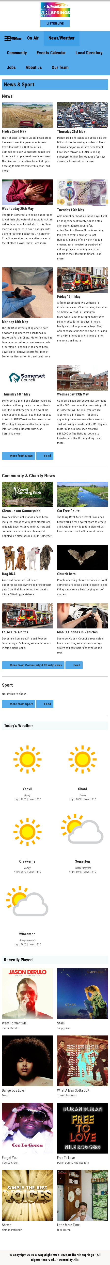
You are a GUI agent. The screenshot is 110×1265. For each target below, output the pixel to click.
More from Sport (21, 704)
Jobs (11, 67)
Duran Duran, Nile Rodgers (73, 1162)
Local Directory (89, 52)
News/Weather (61, 38)
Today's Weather (18, 725)
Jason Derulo (10, 1028)
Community (17, 52)
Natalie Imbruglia (12, 1230)
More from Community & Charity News (36, 665)
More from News (21, 456)
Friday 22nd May (27, 118)
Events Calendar (51, 52)
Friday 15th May (82, 283)
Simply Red (63, 1028)
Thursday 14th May (27, 380)
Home (12, 38)
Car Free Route (82, 497)
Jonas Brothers (66, 1095)
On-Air (33, 38)
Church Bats (82, 560)
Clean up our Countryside (27, 497)
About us (34, 67)
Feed (47, 456)
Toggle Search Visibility (100, 38)
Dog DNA (27, 560)
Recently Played (18, 959)
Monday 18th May (27, 295)
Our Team (60, 67)
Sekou (5, 1095)
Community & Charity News (28, 475)
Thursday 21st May (82, 118)
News (7, 96)
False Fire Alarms (27, 618)
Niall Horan (64, 1230)
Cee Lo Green (10, 1162)
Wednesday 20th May (27, 195)
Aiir (75, 1260)
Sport (7, 685)
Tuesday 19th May (82, 195)
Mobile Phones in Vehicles (82, 618)
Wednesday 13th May (82, 380)
